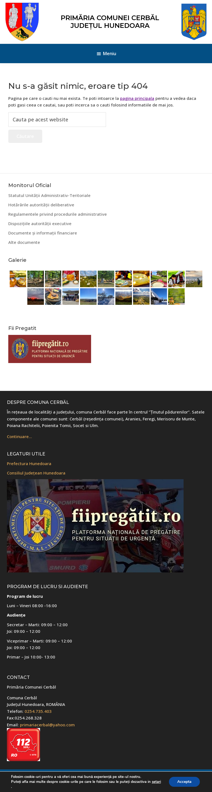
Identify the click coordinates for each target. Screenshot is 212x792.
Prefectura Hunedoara (29, 463)
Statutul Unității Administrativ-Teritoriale (49, 195)
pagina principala (137, 98)
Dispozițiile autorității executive (39, 223)
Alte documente (24, 242)
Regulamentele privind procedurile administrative (57, 214)
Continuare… (19, 436)
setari (156, 781)
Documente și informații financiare (42, 233)
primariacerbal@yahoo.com (47, 724)
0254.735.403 (38, 711)
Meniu (109, 53)
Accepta (184, 781)
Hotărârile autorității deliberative (41, 204)
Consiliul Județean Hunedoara (36, 473)
